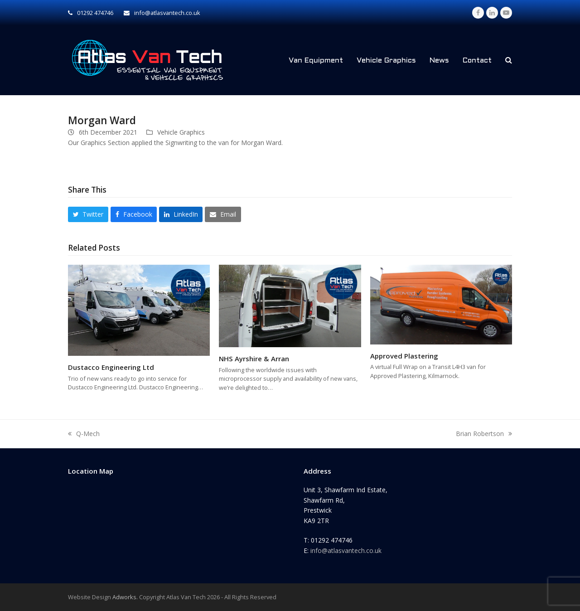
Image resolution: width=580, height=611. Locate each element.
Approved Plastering (404, 355)
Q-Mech (84, 434)
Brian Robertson (484, 434)
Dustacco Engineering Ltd (111, 367)
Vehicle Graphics (181, 132)
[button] (508, 60)
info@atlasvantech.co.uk (346, 550)
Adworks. (125, 597)
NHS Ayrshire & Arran (254, 358)
